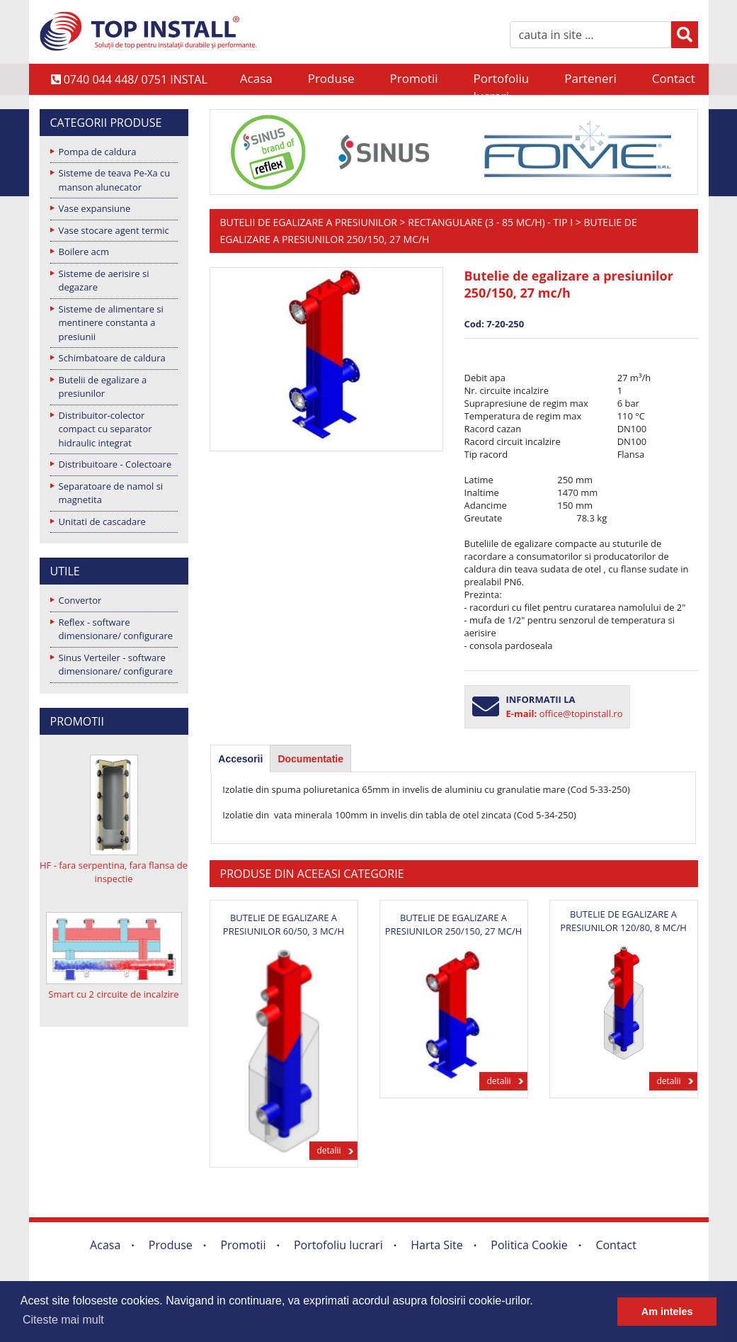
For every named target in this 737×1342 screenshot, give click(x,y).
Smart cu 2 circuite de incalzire (113, 994)
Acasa (256, 78)
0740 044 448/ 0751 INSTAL (129, 79)
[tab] (240, 759)
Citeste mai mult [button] (63, 1320)
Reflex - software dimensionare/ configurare (116, 629)
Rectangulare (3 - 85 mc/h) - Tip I (490, 222)
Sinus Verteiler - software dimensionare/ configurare (116, 664)
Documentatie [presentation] (310, 759)
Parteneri (590, 78)
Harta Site (436, 1245)
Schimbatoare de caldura (112, 357)
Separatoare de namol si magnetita (111, 493)
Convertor (80, 600)
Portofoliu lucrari (502, 79)
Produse (331, 78)
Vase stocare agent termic (114, 230)
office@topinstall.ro (581, 713)
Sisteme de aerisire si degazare (104, 280)
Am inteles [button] (667, 1311)
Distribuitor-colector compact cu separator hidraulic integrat (105, 429)
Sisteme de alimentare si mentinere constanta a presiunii (111, 323)
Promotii (414, 78)
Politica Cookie (529, 1245)
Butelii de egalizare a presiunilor (103, 386)
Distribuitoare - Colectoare (115, 464)
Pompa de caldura (98, 151)
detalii (328, 1150)
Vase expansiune (95, 208)
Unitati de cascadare (102, 521)
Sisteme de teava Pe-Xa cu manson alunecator (115, 180)
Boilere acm (84, 251)
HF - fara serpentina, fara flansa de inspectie (114, 872)
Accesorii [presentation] (240, 759)
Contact (673, 78)
